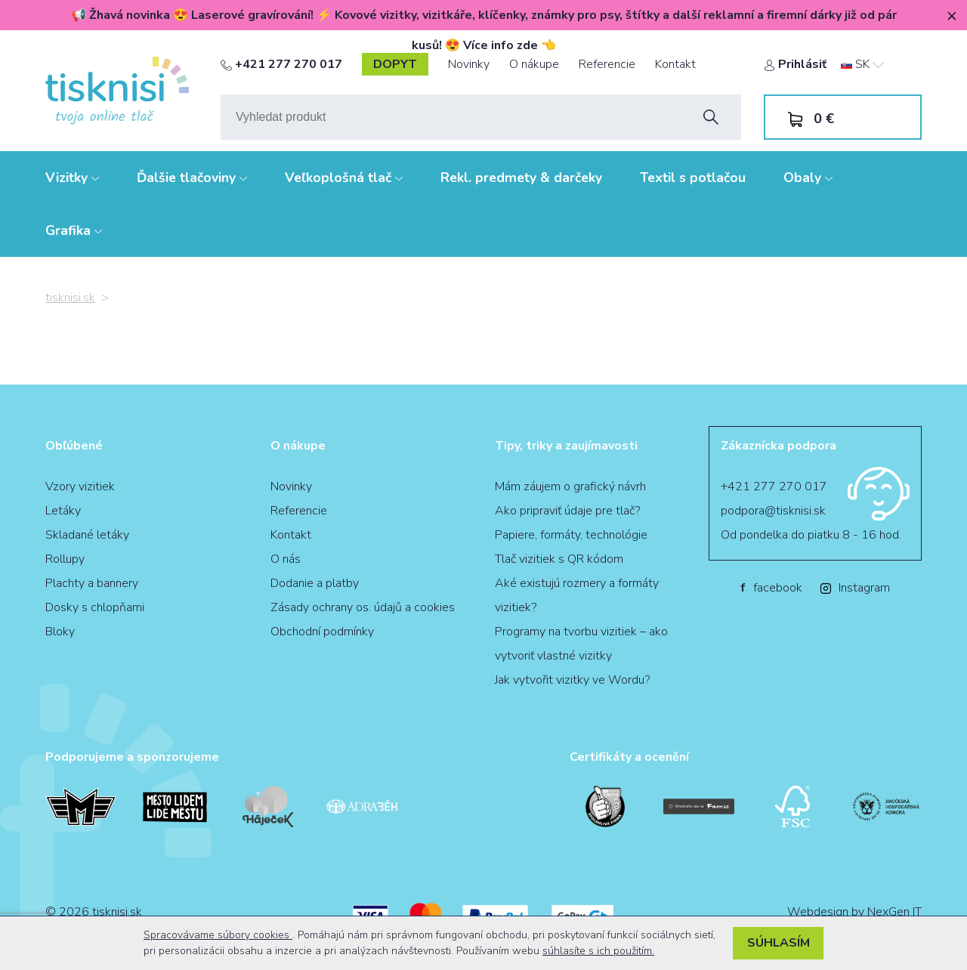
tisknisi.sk (70, 298)
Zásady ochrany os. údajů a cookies (362, 607)
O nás (285, 559)
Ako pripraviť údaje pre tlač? (567, 510)
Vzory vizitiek (80, 486)
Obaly (808, 177)
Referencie (607, 64)
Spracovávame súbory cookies (218, 935)
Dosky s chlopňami (94, 607)
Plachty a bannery (91, 583)
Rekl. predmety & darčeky (521, 177)
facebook (771, 587)
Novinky (469, 64)
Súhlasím (778, 942)
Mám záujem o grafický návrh (570, 486)
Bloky (60, 631)
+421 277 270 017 (281, 64)
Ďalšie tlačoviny (192, 177)
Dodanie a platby (314, 583)
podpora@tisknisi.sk (773, 510)
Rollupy (65, 559)
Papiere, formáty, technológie (571, 535)
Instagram (855, 587)
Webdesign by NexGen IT (854, 912)
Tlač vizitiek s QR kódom (559, 559)
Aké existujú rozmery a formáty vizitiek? (577, 595)
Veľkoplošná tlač (344, 177)
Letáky (63, 510)
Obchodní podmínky (322, 631)
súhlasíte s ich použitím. (598, 951)
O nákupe (534, 64)
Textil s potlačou (693, 177)
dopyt (395, 64)
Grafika (73, 230)
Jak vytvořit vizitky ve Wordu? (572, 680)
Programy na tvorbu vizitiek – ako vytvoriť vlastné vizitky (581, 643)
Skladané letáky (87, 535)
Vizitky (72, 177)
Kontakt (675, 64)
